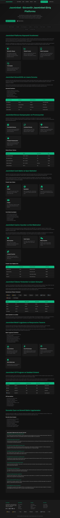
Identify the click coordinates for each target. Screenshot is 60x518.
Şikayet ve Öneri (33, 507)
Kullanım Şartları (45, 506)
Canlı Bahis (27, 1)
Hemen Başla (44, 1)
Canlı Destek (32, 504)
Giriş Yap (51, 1)
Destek (35, 1)
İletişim (32, 506)
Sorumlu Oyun (45, 507)
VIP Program (26, 29)
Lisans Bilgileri (45, 504)
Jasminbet (9, 1)
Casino (23, 1)
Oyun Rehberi (33, 508)
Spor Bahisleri (19, 1)
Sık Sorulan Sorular (32, 29)
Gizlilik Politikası (45, 505)
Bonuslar (31, 1)
